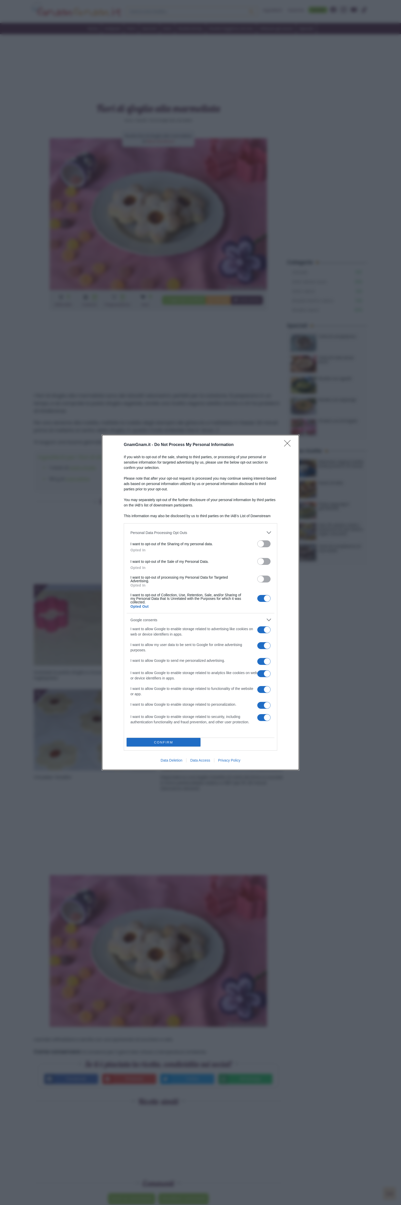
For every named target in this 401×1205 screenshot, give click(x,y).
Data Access (200, 760)
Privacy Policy (229, 760)
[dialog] (200, 602)
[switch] (264, 543)
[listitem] (200, 532)
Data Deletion (171, 760)
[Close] (289, 445)
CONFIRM (163, 742)
